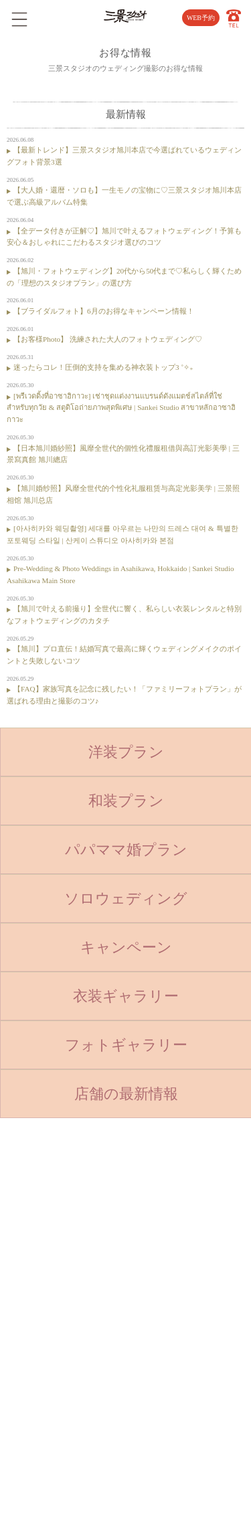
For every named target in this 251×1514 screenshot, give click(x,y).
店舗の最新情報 (126, 1093)
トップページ (81, 1188)
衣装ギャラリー (126, 996)
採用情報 (163, 1255)
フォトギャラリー (126, 1045)
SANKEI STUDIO (116, 1496)
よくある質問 (171, 1210)
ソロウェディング (125, 898)
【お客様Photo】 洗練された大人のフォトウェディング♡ (107, 339)
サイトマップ (171, 1278)
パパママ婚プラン (126, 849)
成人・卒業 (77, 1278)
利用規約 (163, 1300)
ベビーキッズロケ (88, 1323)
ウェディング (81, 1300)
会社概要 (163, 1232)
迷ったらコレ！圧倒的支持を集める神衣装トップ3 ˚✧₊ (103, 367)
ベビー (70, 1210)
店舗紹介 (163, 1188)
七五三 (70, 1232)
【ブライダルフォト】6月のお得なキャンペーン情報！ (103, 311)
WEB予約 (201, 17)
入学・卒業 (77, 1255)
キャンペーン (126, 947)
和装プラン (126, 800)
